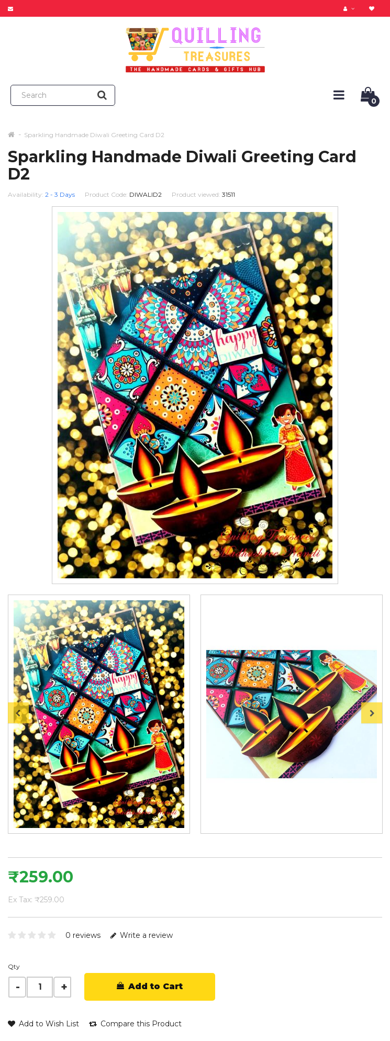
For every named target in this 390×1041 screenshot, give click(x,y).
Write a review (141, 935)
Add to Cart (150, 986)
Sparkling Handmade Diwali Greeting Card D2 (94, 135)
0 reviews (83, 935)
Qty (14, 966)
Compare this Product (135, 1023)
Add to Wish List (43, 1023)
